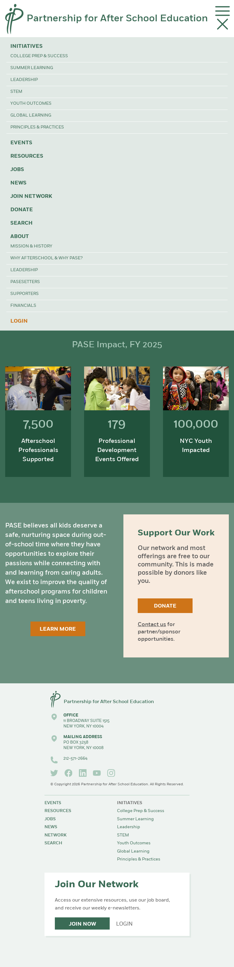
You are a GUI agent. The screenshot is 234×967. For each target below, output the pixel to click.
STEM (16, 91)
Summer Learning (31, 68)
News (18, 183)
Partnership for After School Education (117, 19)
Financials (23, 305)
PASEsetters (25, 282)
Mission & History (31, 246)
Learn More (58, 629)
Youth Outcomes (30, 103)
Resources (26, 156)
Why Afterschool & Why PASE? (46, 258)
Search (21, 223)
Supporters (24, 294)
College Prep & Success (39, 56)
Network (55, 835)
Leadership (24, 80)
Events (21, 142)
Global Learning (30, 115)
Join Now (82, 924)
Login (19, 321)
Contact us (152, 625)
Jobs (17, 169)
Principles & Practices (37, 127)
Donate (21, 209)
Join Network (31, 196)
